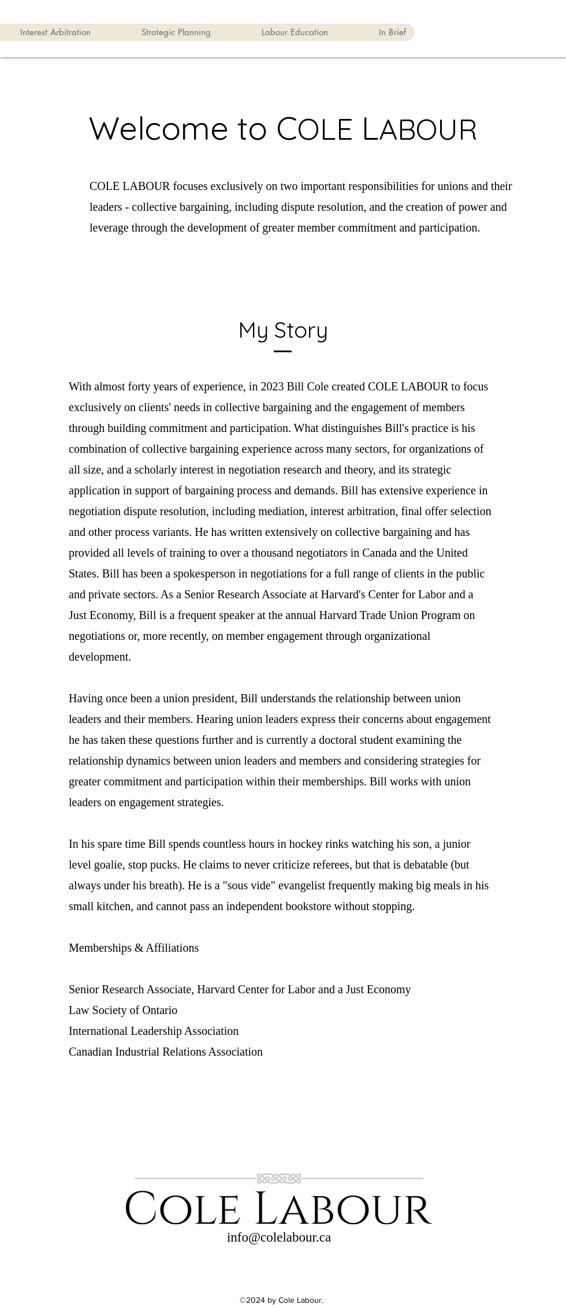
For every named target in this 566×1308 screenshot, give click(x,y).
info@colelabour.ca (279, 1237)
